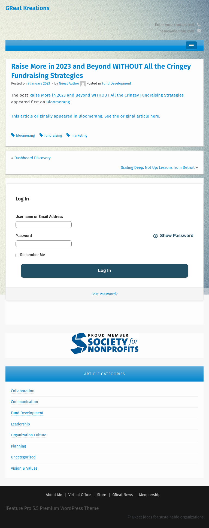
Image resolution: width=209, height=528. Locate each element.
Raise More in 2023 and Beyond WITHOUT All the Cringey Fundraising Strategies (106, 95)
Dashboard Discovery (32, 158)
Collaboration (22, 391)
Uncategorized (23, 457)
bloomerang (25, 135)
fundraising (53, 135)
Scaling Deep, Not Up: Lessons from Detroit (158, 167)
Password (24, 235)
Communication (24, 402)
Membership (149, 495)
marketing (79, 135)
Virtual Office (79, 495)
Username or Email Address (39, 216)
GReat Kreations (27, 8)
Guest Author (69, 83)
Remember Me (30, 255)
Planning (18, 446)
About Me (54, 495)
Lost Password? (105, 294)
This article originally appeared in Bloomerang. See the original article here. (85, 116)
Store (101, 495)
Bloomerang (58, 102)
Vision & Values (24, 468)
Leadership (20, 424)
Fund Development (116, 83)
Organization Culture (28, 435)
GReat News (123, 495)
